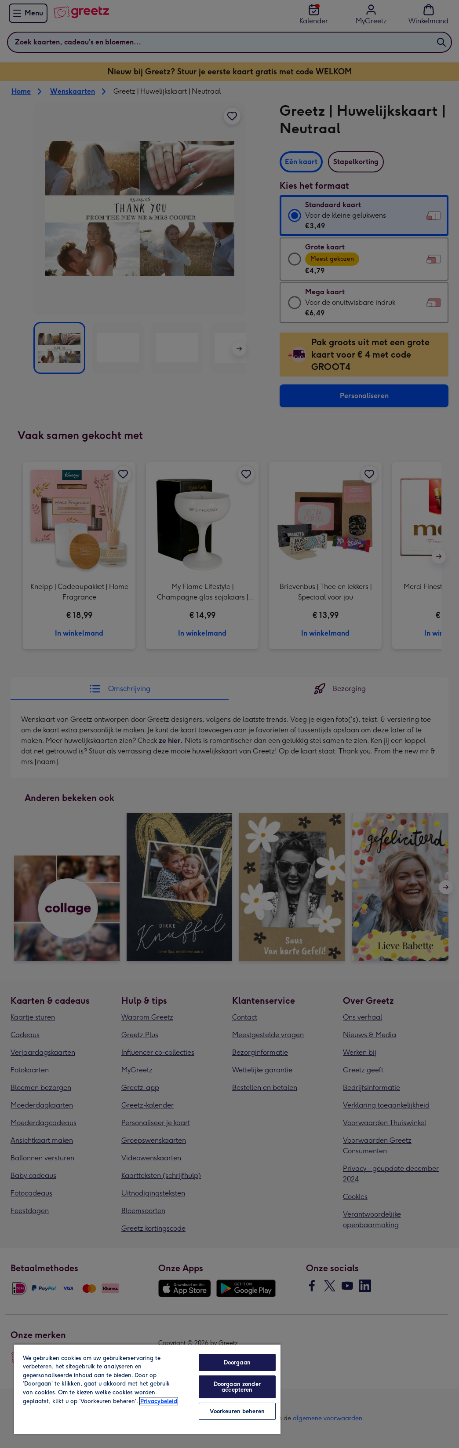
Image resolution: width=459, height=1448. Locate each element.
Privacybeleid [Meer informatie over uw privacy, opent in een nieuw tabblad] (158, 1401)
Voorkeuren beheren (237, 1411)
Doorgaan (237, 1362)
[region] (147, 1389)
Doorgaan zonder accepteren (237, 1387)
